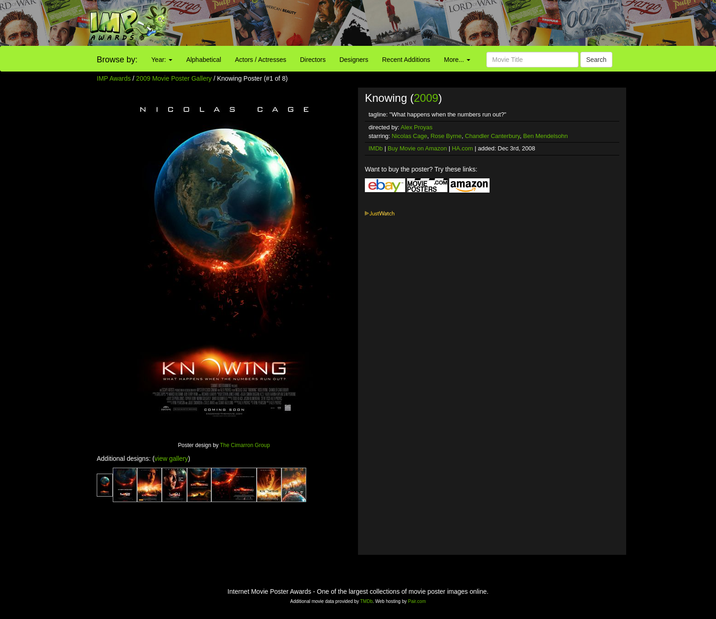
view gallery (171, 458)
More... (457, 59)
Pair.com (417, 601)
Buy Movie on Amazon (417, 148)
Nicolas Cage (409, 136)
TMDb (366, 601)
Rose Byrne (446, 136)
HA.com (462, 148)
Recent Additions (406, 59)
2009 (426, 98)
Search (596, 59)
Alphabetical (203, 59)
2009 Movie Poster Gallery (174, 78)
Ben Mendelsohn (545, 136)
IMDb (376, 148)
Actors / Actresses (260, 59)
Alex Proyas (416, 127)
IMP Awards (114, 78)
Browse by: (117, 59)
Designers (353, 59)
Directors (312, 59)
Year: (161, 59)
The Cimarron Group (245, 445)
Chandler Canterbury (492, 136)
